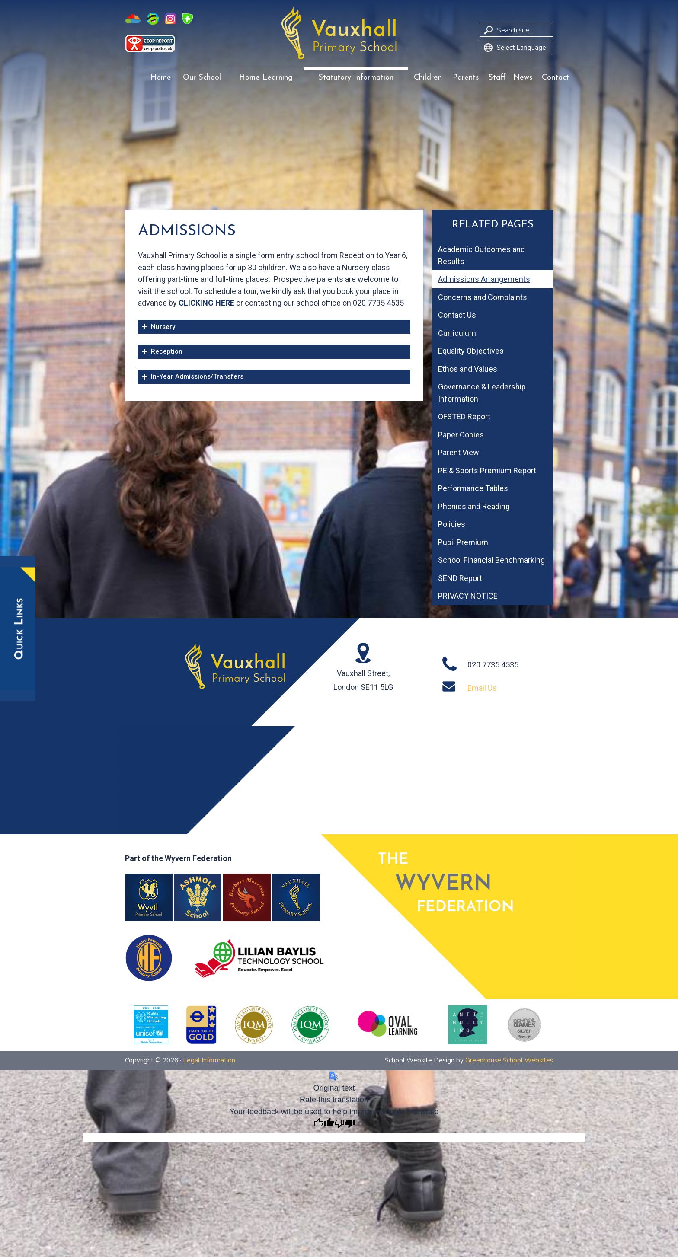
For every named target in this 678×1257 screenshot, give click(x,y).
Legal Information (209, 1060)
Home (160, 77)
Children (428, 77)
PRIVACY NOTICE (468, 595)
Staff (497, 77)
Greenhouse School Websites (509, 1060)
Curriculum (457, 333)
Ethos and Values (467, 368)
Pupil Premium (463, 542)
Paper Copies (461, 434)
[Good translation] (323, 1124)
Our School (202, 77)
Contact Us (457, 314)
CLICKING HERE (206, 302)
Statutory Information (355, 77)
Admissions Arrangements (484, 279)
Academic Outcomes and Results (481, 255)
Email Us (482, 687)
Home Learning (266, 77)
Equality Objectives (471, 350)
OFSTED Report (464, 416)
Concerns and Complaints (482, 297)
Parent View (458, 452)
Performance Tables (473, 488)
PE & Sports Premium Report (487, 470)
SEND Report (460, 578)
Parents (466, 77)
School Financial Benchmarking (491, 560)
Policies (451, 524)
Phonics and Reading (474, 506)
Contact (555, 77)
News (523, 77)
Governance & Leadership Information (482, 392)
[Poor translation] (344, 1124)
